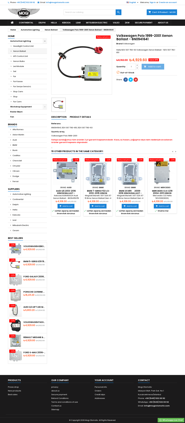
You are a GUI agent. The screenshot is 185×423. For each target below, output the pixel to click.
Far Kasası (18, 81)
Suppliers (14, 189)
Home (11, 36)
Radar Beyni (16, 111)
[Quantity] (131, 67)
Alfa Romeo (18, 129)
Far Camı (17, 101)
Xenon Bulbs (19, 61)
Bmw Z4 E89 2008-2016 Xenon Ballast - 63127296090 (130, 193)
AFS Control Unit (20, 56)
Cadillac (16, 155)
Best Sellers (15, 238)
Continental (26, 22)
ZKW (127, 22)
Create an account (168, 2)
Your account (104, 380)
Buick (14, 150)
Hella (54, 22)
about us (163, 22)
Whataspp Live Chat (171, 420)
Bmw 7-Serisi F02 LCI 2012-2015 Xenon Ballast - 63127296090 (98, 193)
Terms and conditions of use (64, 402)
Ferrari (15, 181)
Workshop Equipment (21, 106)
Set (14, 71)
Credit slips (100, 394)
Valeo (116, 22)
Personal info (101, 387)
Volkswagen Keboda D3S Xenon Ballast (34, 246)
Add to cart (152, 66)
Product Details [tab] (80, 117)
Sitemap (55, 409)
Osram (15, 230)
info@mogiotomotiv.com (57, 2)
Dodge (15, 176)
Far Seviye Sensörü (22, 86)
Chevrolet (17, 160)
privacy (54, 387)
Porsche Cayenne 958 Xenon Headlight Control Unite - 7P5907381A (34, 292)
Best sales (12, 394)
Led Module (18, 66)
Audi (14, 139)
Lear (78, 22)
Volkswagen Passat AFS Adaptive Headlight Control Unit (34, 322)
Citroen (16, 171)
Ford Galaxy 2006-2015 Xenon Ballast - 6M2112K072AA (34, 276)
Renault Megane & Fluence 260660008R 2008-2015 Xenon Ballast (34, 337)
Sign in (153, 2)
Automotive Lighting (20, 41)
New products (14, 390)
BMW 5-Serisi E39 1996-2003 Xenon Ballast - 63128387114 (34, 261)
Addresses (100, 398)
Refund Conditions (60, 398)
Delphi (42, 22)
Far (14, 76)
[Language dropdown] (132, 2)
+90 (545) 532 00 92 (25, 2)
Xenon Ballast (19, 51)
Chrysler (16, 165)
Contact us (56, 405)
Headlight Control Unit (23, 46)
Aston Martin (18, 134)
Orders (98, 390)
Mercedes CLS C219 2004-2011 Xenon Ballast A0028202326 (162, 193)
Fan (12, 116)
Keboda (66, 22)
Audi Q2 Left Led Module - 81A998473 (34, 307)
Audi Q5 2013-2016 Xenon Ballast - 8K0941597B (66, 193)
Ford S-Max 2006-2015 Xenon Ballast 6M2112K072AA (34, 352)
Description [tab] (58, 117)
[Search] (92, 12)
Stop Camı (18, 91)
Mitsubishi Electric (97, 22)
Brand (119, 43)
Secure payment (143, 22)
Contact (144, 380)
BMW (14, 145)
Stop (15, 96)
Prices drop (13, 387)
